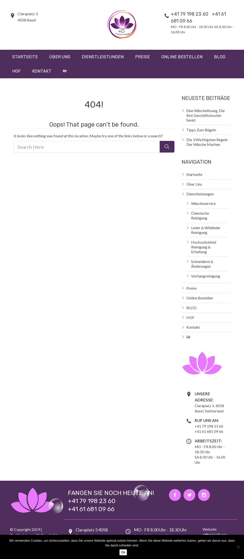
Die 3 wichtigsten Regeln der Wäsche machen (207, 142)
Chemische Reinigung (200, 215)
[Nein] (238, 546)
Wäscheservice (203, 203)
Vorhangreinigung (205, 276)
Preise (142, 56)
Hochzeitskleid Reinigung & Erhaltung (203, 247)
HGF (16, 71)
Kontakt (41, 71)
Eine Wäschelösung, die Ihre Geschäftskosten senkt (205, 115)
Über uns (59, 56)
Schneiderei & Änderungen (202, 263)
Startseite (25, 56)
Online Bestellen (182, 56)
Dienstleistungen (103, 56)
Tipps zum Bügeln (201, 130)
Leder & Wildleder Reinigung (206, 230)
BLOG (219, 56)
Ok (123, 552)
